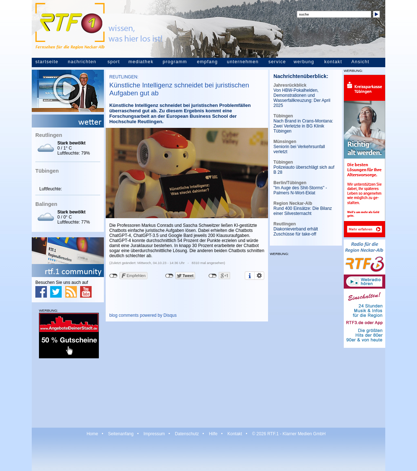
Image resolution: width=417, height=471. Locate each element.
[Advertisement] (68, 393)
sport (113, 61)
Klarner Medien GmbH (303, 433)
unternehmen (243, 61)
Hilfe (213, 433)
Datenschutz (187, 433)
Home (92, 433)
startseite (46, 61)
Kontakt (234, 433)
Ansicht (360, 61)
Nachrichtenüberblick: (300, 76)
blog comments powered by (143, 315)
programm (175, 61)
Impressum (154, 433)
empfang (207, 61)
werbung (304, 61)
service (277, 61)
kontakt (333, 61)
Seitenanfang (120, 433)
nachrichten (82, 61)
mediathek (140, 61)
